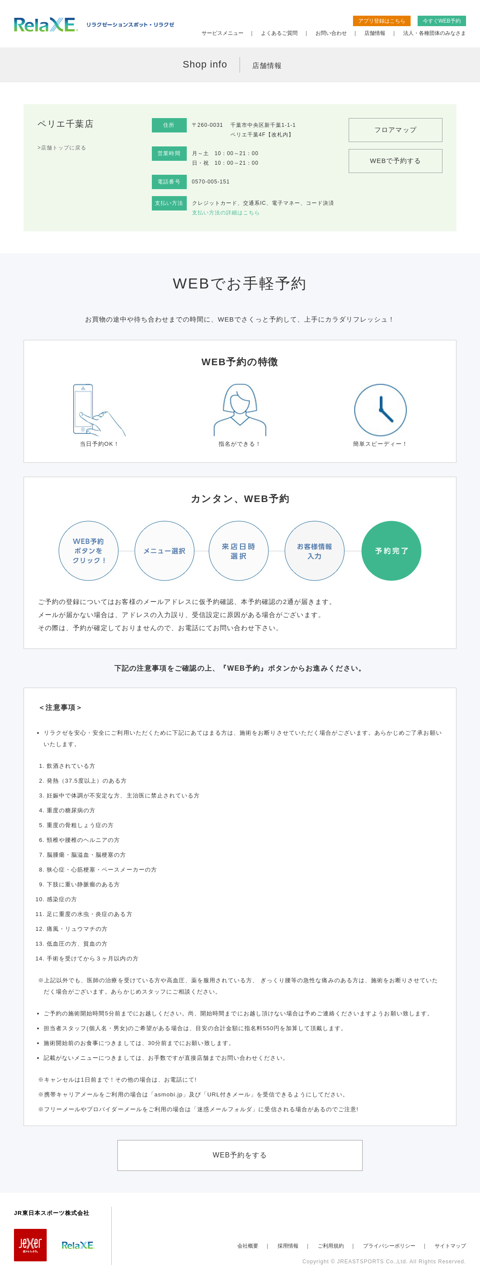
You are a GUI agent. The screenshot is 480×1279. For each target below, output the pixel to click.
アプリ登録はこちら (381, 21)
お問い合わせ (331, 33)
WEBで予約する (396, 160)
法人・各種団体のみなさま (434, 33)
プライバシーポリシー (389, 1245)
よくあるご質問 (279, 33)
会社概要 (247, 1245)
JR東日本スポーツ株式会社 (51, 1213)
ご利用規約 (331, 1245)
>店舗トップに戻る (62, 148)
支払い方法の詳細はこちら (226, 213)
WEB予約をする (240, 1155)
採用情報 (288, 1245)
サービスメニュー (222, 33)
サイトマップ (450, 1245)
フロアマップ (395, 129)
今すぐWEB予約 (442, 21)
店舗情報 (374, 33)
